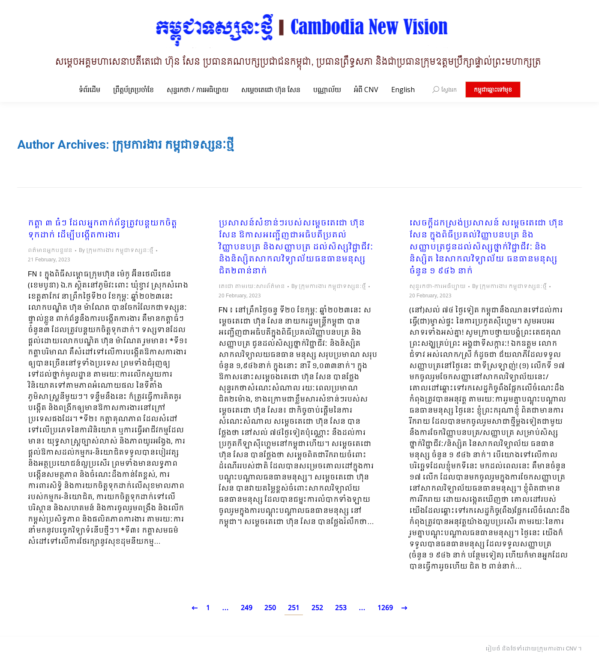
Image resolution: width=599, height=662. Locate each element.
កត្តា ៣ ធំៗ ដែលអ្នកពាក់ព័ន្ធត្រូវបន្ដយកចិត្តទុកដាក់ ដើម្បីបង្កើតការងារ (102, 230)
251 (294, 608)
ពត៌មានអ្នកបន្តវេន (50, 250)
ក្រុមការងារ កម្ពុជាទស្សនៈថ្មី (173, 145)
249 (246, 608)
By (116, 250)
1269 (385, 608)
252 (317, 608)
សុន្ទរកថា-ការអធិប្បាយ (437, 286)
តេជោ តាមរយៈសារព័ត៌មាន (252, 286)
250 (270, 608)
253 (341, 608)
